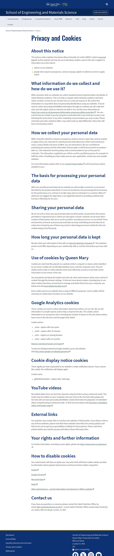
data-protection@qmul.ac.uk (48, 507)
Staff (77, 19)
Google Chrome (37, 474)
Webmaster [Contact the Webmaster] (10, 551)
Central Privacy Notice (74, 164)
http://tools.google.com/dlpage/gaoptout (52, 351)
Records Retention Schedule (80, 243)
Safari (33, 484)
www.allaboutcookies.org (54, 286)
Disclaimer (10, 535)
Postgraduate (27, 19)
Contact (10, 24)
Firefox (34, 470)
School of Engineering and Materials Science (41, 12)
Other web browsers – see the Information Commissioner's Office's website (61, 489)
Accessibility (11, 539)
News (84, 19)
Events (92, 19)
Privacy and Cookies (14, 547)
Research (68, 19)
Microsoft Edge (37, 479)
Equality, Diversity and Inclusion (18, 543)
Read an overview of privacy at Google (46, 344)
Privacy (37, 31)
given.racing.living (82, 549)
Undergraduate (13, 19)
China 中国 (58, 19)
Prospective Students (43, 19)
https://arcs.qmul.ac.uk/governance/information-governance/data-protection (62, 112)
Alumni (100, 19)
